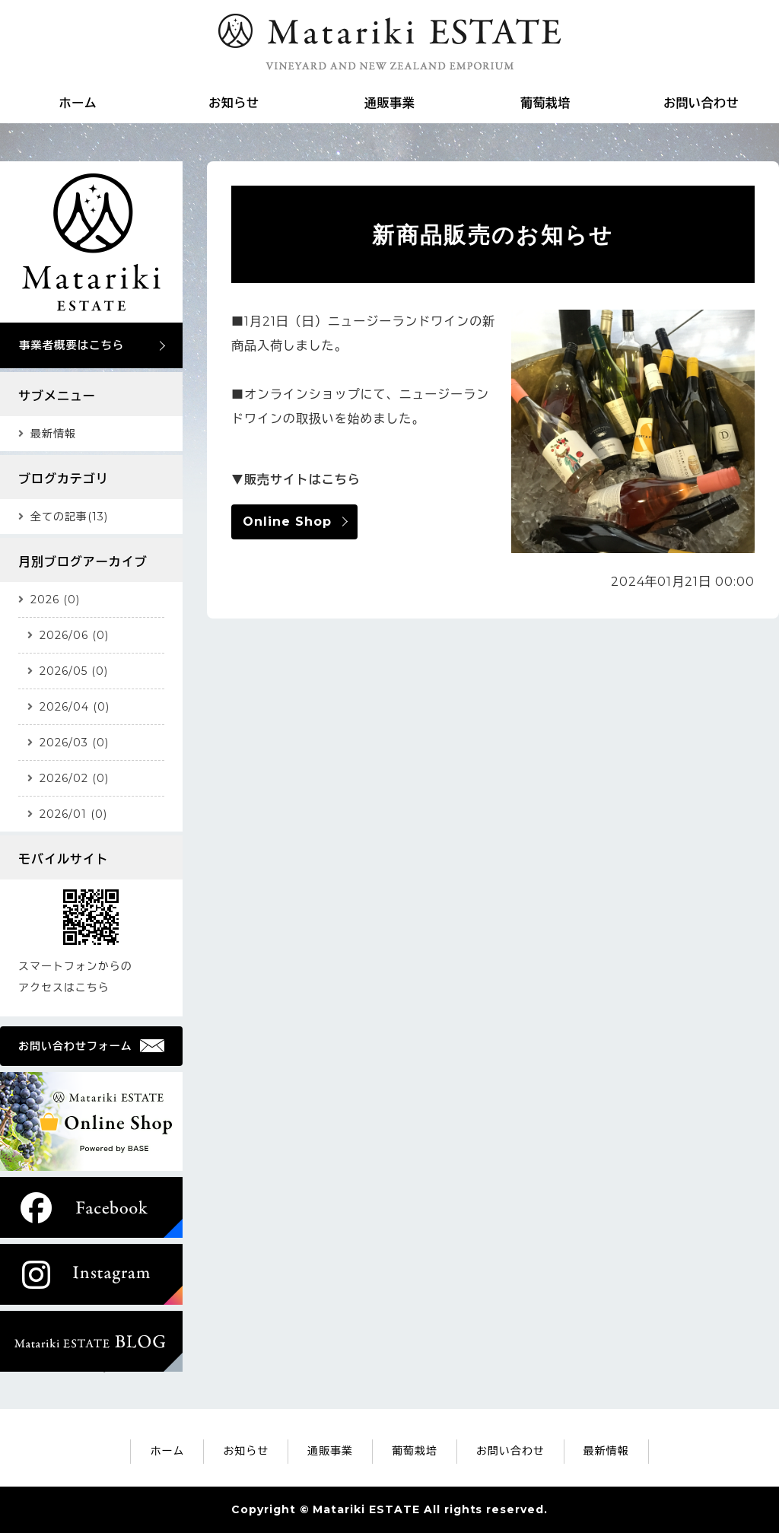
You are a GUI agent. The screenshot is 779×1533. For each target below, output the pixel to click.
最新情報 (53, 433)
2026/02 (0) (74, 778)
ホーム (78, 103)
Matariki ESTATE (366, 1509)
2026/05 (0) (74, 671)
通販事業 (389, 103)
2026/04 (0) (75, 707)
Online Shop (287, 521)
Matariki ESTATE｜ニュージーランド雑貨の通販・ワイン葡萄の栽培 (389, 42)
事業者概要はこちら (71, 345)
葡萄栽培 (545, 103)
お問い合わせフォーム (75, 1046)
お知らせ (233, 103)
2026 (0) (55, 599)
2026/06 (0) (74, 635)
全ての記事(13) (69, 516)
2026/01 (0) (73, 814)
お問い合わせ (701, 103)
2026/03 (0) (74, 742)
